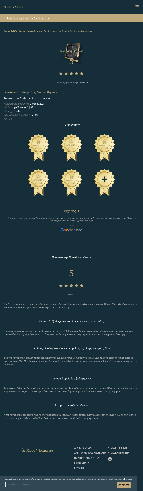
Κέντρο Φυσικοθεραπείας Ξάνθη (34, 31)
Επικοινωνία (81, 463)
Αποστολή (123, 485)
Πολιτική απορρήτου (87, 458)
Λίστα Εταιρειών (117, 448)
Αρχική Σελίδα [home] (10, 31)
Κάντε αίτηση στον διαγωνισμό (26, 18)
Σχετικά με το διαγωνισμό (90, 453)
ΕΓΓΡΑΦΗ (79, 468)
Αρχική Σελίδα (82, 448)
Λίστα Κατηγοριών (119, 453)
